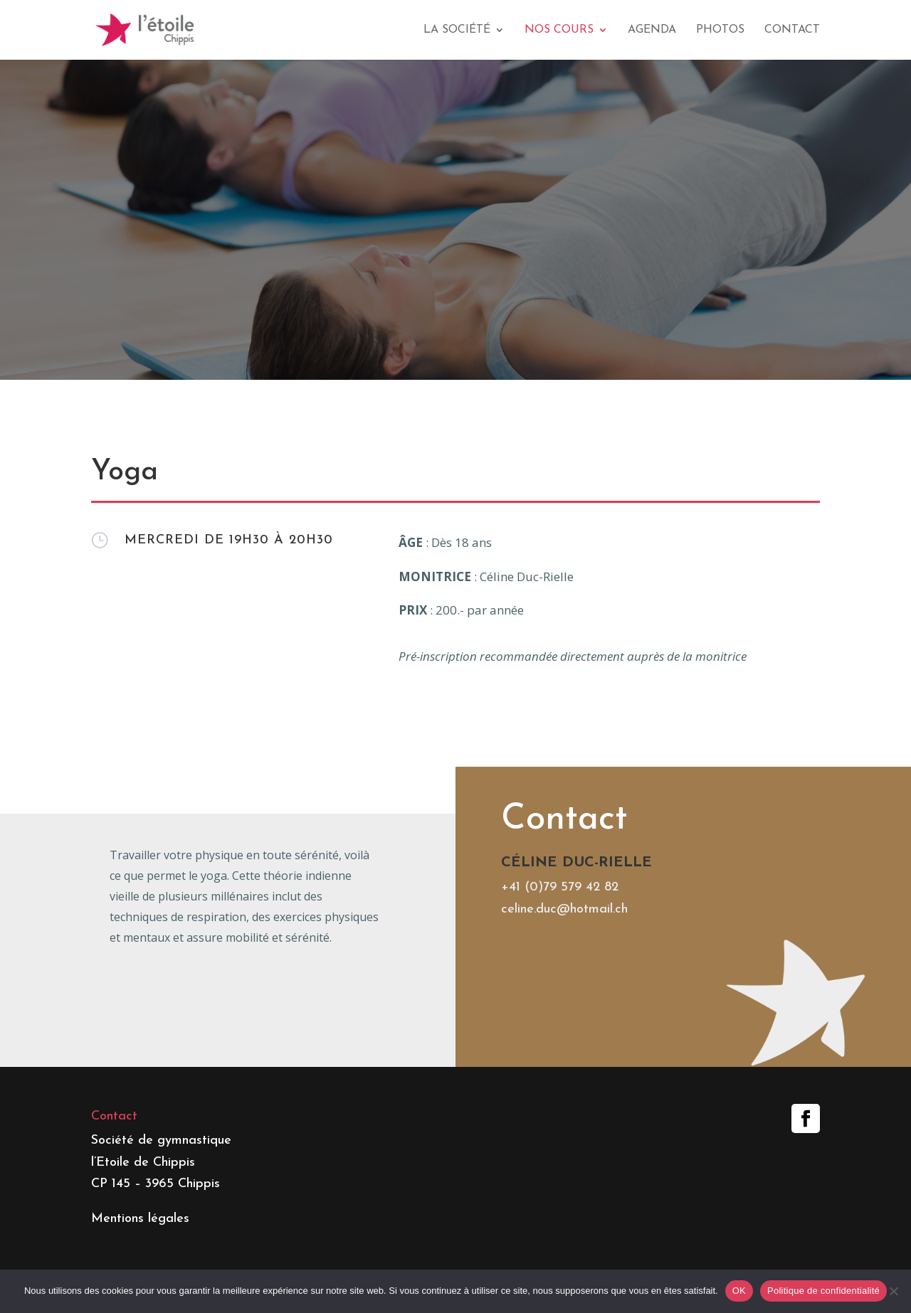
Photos (720, 30)
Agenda (652, 30)
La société (456, 30)
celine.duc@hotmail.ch (564, 1007)
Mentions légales (140, 1219)
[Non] (893, 1291)
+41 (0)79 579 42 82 (559, 985)
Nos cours (559, 30)
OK (739, 1290)
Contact (792, 30)
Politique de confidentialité (823, 1290)
